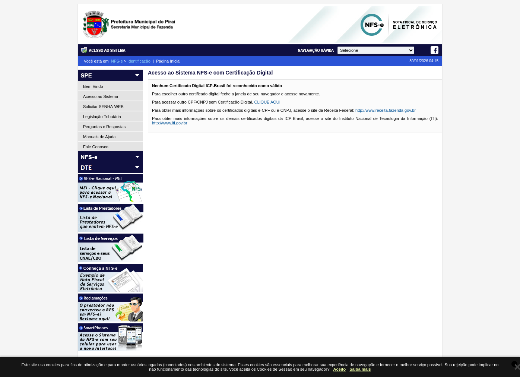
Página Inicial (168, 61)
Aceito (339, 369)
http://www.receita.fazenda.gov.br (385, 110)
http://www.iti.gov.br (169, 123)
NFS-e (117, 61)
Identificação (138, 61)
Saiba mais (360, 369)
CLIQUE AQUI (267, 102)
